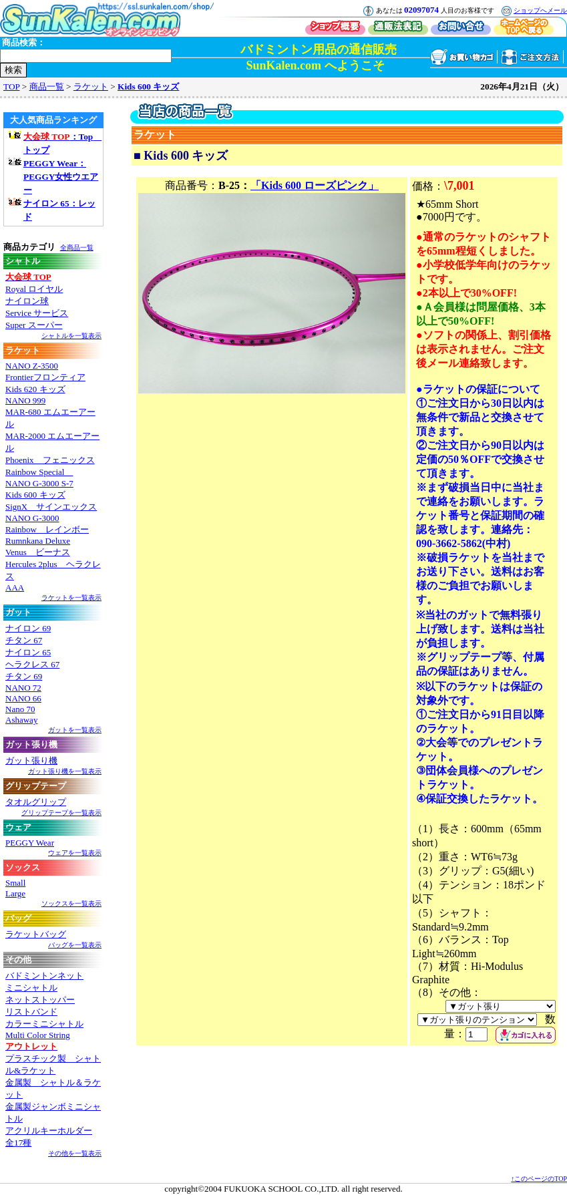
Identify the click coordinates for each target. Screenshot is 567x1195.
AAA (14, 587)
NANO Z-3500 (31, 366)
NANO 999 (25, 400)
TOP (11, 86)
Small (15, 883)
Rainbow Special (39, 472)
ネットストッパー (40, 1000)
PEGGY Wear (29, 843)
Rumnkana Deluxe (37, 541)
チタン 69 (23, 676)
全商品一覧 (76, 247)
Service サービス (36, 313)
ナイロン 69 (28, 628)
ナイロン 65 (28, 652)
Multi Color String (37, 1035)
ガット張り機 (31, 760)
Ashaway (21, 720)
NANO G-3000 (32, 518)
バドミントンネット (44, 976)
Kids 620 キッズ (35, 389)
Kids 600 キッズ (148, 86)
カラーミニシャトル (44, 1024)
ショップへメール (540, 10)
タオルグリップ (35, 802)
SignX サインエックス (51, 507)
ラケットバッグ (35, 934)
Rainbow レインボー (47, 529)
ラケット (90, 86)
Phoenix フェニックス (50, 460)
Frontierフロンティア (45, 377)
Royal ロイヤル (34, 289)
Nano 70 (20, 709)
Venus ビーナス (37, 552)
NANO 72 (23, 688)
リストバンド (31, 1012)
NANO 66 (23, 698)
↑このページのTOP (539, 1178)
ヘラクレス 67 (32, 664)
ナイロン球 (27, 301)
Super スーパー (34, 325)
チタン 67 (23, 640)
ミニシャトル (31, 988)
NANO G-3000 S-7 (39, 483)
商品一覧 (46, 86)
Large (15, 893)
